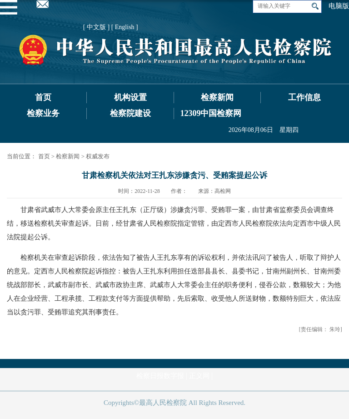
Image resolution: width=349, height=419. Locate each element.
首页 (43, 97)
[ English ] (124, 27)
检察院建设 (130, 113)
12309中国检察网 (210, 113)
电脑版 (339, 6)
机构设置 (130, 97)
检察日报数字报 (160, 375)
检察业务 (43, 113)
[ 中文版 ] (96, 27)
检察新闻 (217, 97)
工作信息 (304, 97)
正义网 (199, 375)
